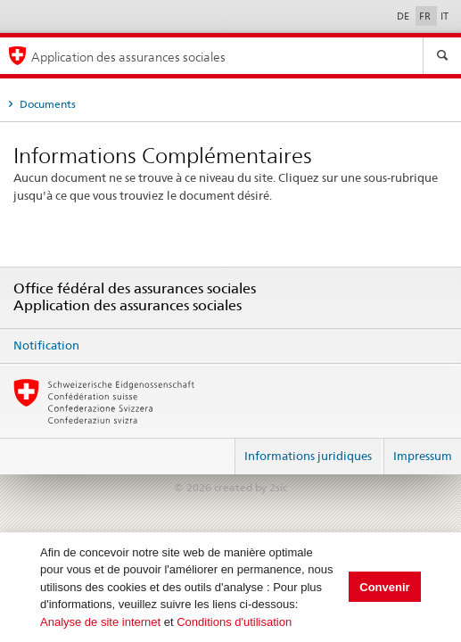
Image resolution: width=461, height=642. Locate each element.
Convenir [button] (384, 587)
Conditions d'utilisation (234, 622)
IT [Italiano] (444, 16)
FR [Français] (426, 16)
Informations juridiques (308, 456)
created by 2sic (250, 487)
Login (214, 448)
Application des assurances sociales (128, 56)
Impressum (422, 456)
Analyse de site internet (100, 622)
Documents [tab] (46, 104)
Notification (46, 345)
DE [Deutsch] (404, 16)
